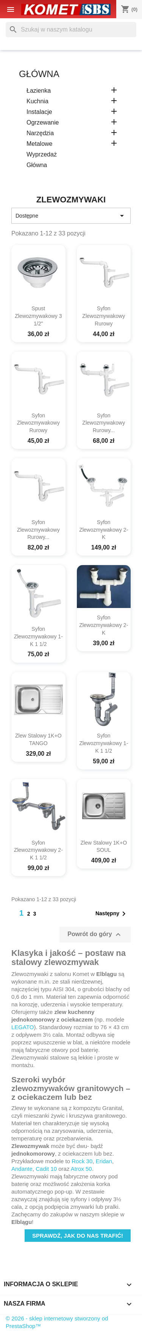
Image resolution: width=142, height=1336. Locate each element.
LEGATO (22, 1027)
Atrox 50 (81, 1168)
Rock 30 (82, 1161)
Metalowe (39, 144)
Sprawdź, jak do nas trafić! (77, 1235)
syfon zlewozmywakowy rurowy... (103, 423)
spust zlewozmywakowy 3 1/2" (38, 316)
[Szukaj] (71, 29)
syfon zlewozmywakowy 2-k (103, 529)
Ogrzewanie (43, 122)
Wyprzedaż (42, 154)
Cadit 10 (46, 1168)
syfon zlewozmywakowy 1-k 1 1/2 (38, 636)
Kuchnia (37, 101)
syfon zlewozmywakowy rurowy (103, 316)
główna (39, 74)
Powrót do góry (95, 934)
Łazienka (39, 90)
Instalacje (39, 112)
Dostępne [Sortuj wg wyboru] (71, 215)
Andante (22, 1168)
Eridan (104, 1161)
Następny (111, 913)
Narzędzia (40, 133)
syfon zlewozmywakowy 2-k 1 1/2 (38, 850)
